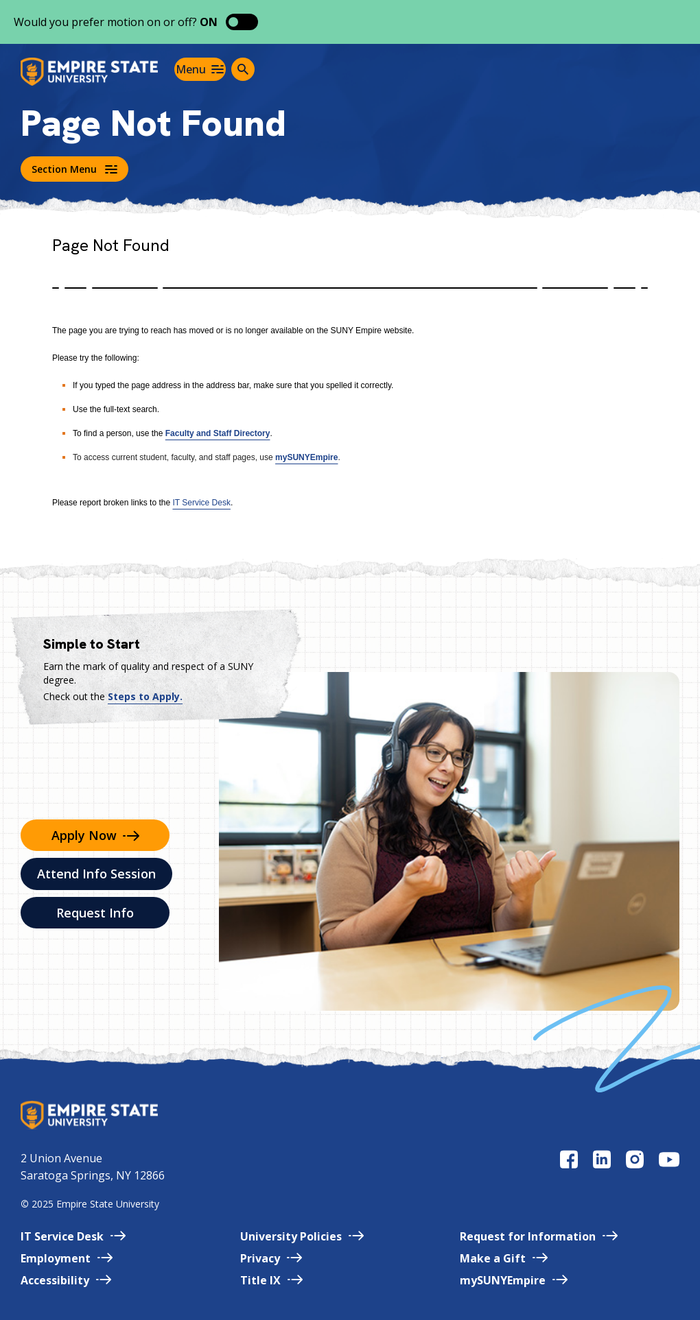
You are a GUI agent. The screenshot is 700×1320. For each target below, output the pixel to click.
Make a (504, 1258)
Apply (95, 835)
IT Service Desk (201, 502)
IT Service (73, 1236)
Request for (539, 1236)
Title (271, 1280)
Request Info (95, 912)
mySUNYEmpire (306, 457)
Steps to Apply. (145, 696)
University (302, 1236)
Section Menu (74, 169)
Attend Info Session (96, 873)
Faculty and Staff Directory (217, 433)
